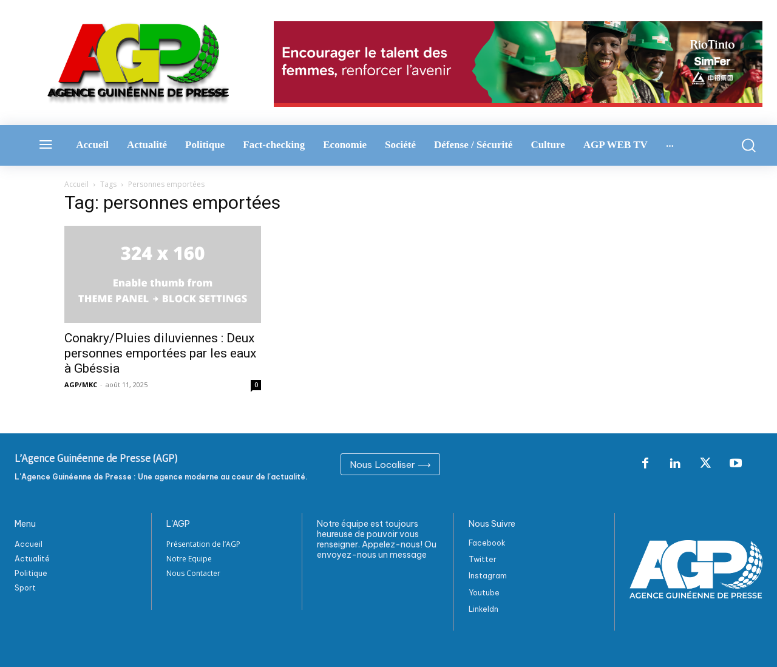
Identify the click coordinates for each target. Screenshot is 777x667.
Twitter (483, 559)
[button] (744, 145)
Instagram (488, 575)
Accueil (76, 184)
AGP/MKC (80, 384)
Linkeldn (483, 609)
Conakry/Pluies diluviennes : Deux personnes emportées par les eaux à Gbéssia (160, 353)
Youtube (484, 592)
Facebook (487, 542)
